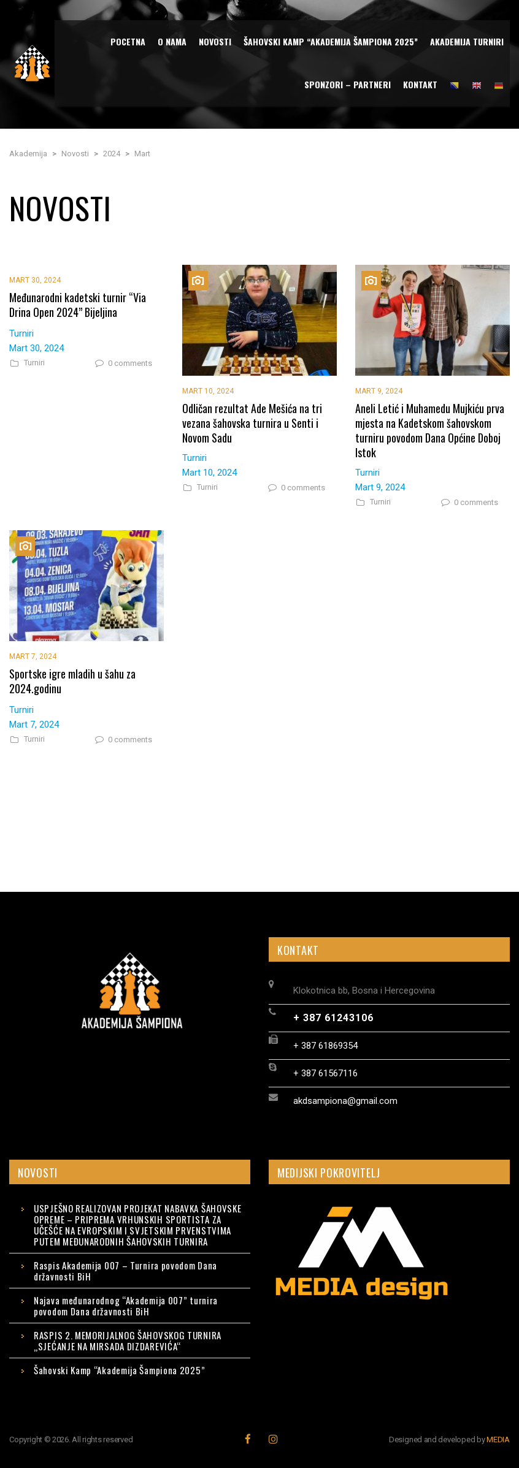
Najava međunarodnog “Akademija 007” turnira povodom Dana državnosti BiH (126, 1306)
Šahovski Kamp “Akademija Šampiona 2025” (119, 1369)
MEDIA (498, 1439)
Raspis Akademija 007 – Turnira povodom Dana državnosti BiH (125, 1271)
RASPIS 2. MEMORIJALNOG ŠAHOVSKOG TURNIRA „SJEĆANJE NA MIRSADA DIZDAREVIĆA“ (127, 1340)
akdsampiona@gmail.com (345, 1100)
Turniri (34, 363)
